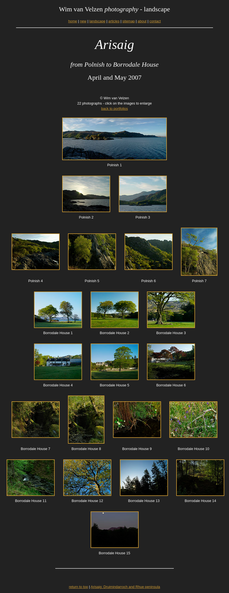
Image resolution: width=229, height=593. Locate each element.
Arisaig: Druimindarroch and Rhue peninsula (125, 587)
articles (114, 21)
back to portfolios (114, 108)
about (142, 21)
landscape (97, 21)
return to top (78, 587)
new (83, 21)
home (72, 21)
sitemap (128, 21)
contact (155, 21)
